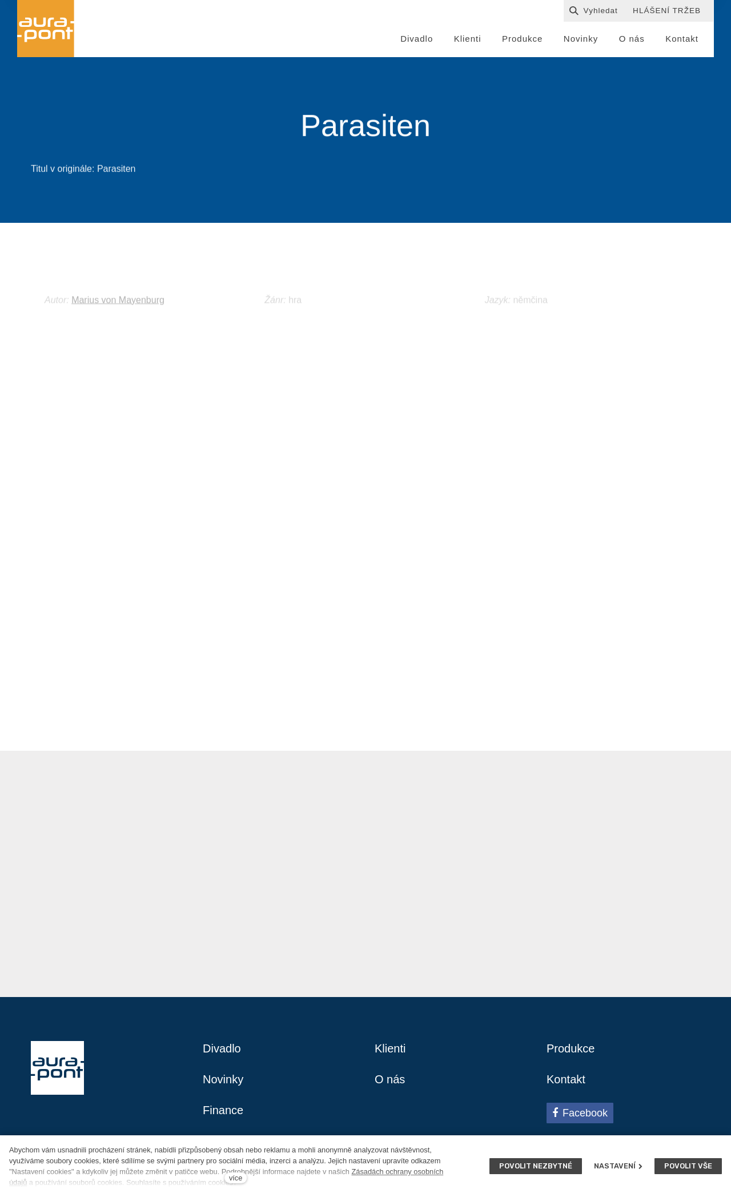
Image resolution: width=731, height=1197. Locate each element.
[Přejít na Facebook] (580, 1113)
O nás (390, 1079)
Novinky (223, 1079)
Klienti (390, 1048)
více (235, 1178)
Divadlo (222, 1048)
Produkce (571, 1048)
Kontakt (566, 1079)
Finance (223, 1110)
